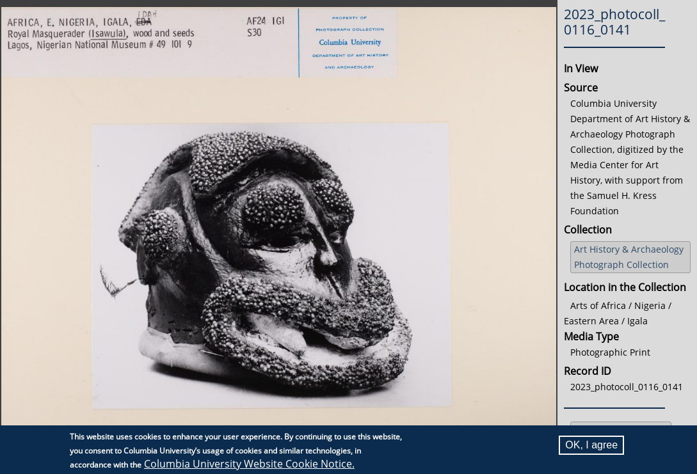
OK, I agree (591, 444)
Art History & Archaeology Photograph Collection (629, 257)
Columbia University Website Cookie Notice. (249, 464)
